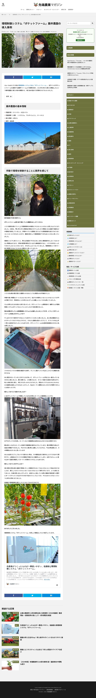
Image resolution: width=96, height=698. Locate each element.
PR (9, 14)
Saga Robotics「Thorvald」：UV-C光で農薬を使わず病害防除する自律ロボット (79, 61)
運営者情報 (49, 689)
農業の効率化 (72, 194)
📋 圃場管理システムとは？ (74, 255)
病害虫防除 (72, 203)
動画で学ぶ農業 (73, 100)
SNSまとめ (72, 105)
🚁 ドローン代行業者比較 (74, 279)
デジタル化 (36, 31)
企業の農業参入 (73, 123)
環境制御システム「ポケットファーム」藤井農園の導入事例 (27, 14)
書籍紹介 (71, 212)
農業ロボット (30, 9)
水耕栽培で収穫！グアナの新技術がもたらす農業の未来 (80, 80)
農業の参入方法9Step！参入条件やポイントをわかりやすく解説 (41, 638)
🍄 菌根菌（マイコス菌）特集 (75, 288)
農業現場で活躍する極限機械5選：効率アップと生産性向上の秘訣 (80, 86)
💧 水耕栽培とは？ (72, 238)
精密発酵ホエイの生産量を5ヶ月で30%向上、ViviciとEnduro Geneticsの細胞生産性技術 (79, 67)
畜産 (70, 154)
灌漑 (70, 140)
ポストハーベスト (73, 189)
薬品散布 (71, 136)
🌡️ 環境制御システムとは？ (74, 241)
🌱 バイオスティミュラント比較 (75, 285)
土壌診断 (71, 127)
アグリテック (72, 118)
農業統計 (71, 109)
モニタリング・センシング (51, 9)
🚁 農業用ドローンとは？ (74, 261)
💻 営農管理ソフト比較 (73, 273)
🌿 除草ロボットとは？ (73, 235)
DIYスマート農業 (73, 216)
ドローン (38, 9)
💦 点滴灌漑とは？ (72, 244)
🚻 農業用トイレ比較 (73, 270)
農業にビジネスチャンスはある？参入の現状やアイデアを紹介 (41, 651)
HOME (4, 14)
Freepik (45, 687)
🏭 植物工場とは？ (72, 250)
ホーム (22, 9)
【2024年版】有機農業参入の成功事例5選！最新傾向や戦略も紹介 (41, 663)
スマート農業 (30, 31)
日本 (44, 31)
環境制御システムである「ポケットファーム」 (32, 85)
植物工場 (63, 9)
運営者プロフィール (60, 689)
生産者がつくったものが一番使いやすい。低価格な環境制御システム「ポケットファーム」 (41, 626)
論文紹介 (71, 172)
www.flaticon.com (56, 687)
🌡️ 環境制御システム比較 (74, 276)
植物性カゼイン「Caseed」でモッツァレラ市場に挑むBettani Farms (80, 74)
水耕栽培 (71, 176)
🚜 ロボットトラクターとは (74, 247)
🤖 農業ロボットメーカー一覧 (75, 282)
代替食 (70, 167)
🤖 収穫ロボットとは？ (73, 258)
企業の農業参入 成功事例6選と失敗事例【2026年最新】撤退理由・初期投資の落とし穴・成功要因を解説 (41, 614)
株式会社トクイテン (39, 689)
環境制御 (47, 31)
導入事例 (23, 31)
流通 (70, 114)
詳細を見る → (80, 40)
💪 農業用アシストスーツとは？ (75, 252)
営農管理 (70, 9)
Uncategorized (73, 225)
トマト (40, 31)
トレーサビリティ (73, 198)
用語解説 (71, 207)
